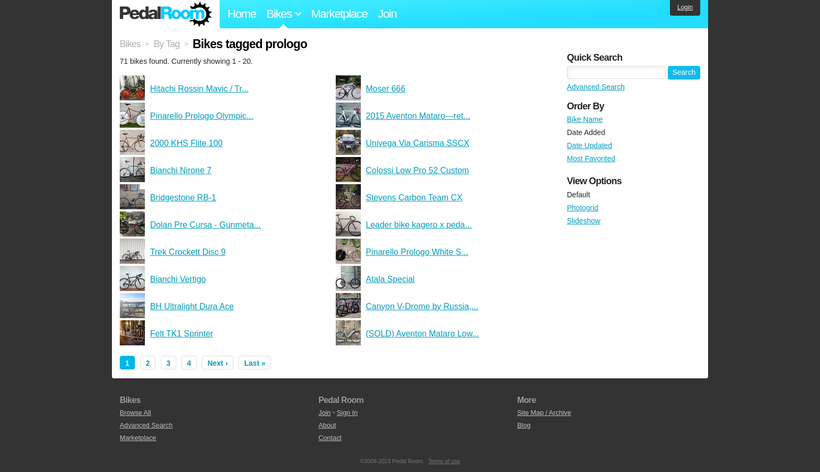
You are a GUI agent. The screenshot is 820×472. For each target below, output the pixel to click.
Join (387, 13)
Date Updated (589, 145)
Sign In (347, 413)
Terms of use (444, 461)
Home (241, 13)
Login (684, 7)
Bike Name (584, 119)
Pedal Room (166, 14)
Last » (254, 363)
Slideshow (583, 221)
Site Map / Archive (544, 413)
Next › (218, 363)
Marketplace (339, 13)
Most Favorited (591, 158)
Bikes (130, 44)
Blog (524, 425)
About (327, 425)
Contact (329, 438)
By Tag (167, 44)
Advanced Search (596, 87)
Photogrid (582, 208)
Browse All (135, 413)
